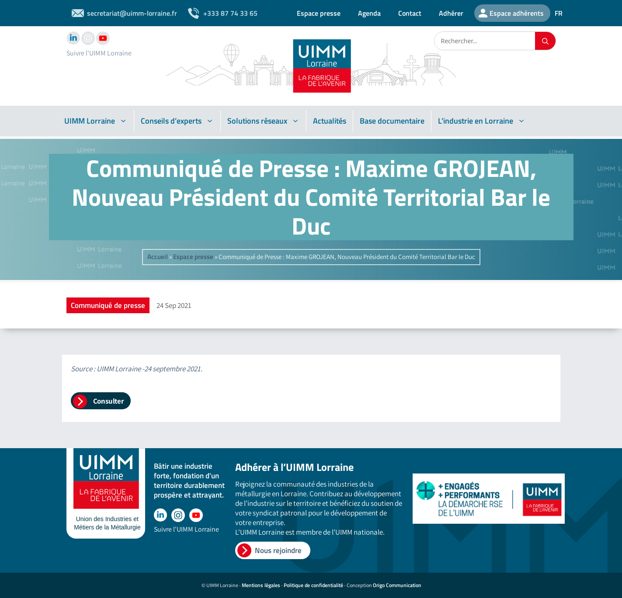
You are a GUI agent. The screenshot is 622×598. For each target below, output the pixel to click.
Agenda (369, 13)
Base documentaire (392, 121)
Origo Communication (397, 585)
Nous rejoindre (278, 550)
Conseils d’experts (177, 121)
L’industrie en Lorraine (481, 121)
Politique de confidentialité (313, 585)
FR (559, 13)
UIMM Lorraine (95, 121)
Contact (409, 13)
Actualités (329, 121)
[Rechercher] (545, 41)
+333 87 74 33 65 (230, 13)
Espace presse (319, 13)
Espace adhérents (517, 13)
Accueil (157, 257)
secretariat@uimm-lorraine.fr (132, 13)
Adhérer (451, 13)
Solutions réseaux (263, 121)
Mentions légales (261, 585)
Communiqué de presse (108, 305)
